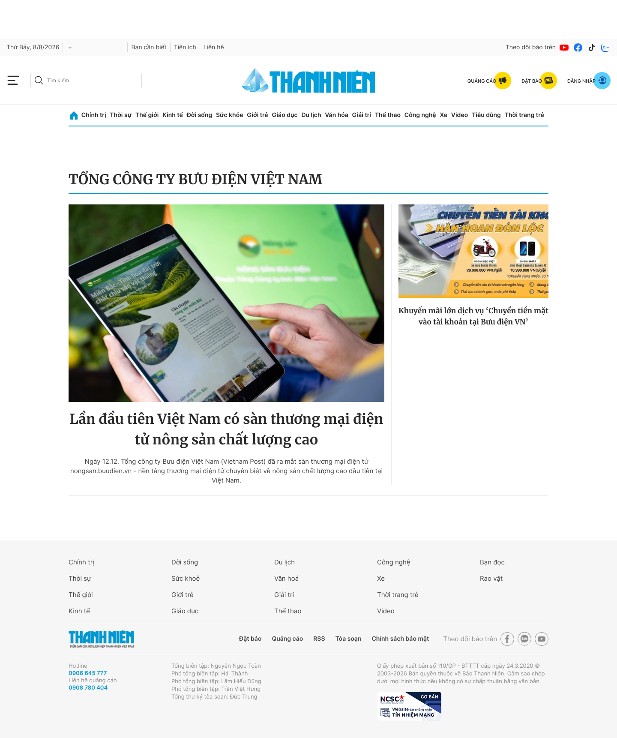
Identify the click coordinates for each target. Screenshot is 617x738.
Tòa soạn (348, 638)
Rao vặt (491, 578)
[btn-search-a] (39, 80)
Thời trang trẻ (524, 115)
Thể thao (388, 115)
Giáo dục (284, 115)
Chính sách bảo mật (400, 638)
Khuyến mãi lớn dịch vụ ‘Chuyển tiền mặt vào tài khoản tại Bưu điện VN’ (473, 316)
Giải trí (361, 115)
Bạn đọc (492, 562)
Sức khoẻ (185, 578)
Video (459, 115)
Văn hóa (336, 115)
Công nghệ (420, 115)
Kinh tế (172, 115)
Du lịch (311, 115)
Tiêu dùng (486, 115)
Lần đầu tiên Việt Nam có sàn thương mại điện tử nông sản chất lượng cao (226, 429)
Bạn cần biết (148, 47)
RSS (319, 638)
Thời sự (121, 115)
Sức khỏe (229, 115)
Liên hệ (214, 47)
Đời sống (199, 115)
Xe (443, 115)
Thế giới (147, 115)
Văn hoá (286, 578)
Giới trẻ (257, 115)
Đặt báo (250, 638)
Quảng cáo (287, 638)
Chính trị (93, 115)
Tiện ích (185, 47)
